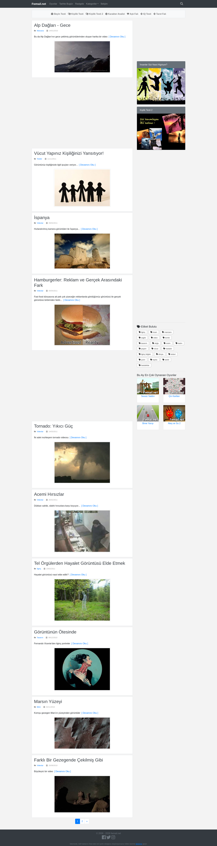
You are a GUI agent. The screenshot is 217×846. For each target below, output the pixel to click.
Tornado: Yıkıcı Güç (53, 426)
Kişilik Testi (75, 14)
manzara (166, 332)
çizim (142, 360)
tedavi (171, 354)
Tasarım (40, 638)
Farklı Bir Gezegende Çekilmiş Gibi (68, 759)
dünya (159, 354)
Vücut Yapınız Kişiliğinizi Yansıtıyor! (69, 153)
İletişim (104, 4)
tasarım (143, 343)
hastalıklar (144, 365)
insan (153, 332)
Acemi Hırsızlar (49, 494)
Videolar (40, 223)
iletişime (139, 844)
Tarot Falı (159, 14)
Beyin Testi (58, 14)
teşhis (153, 360)
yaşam (142, 349)
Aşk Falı (132, 14)
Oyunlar (53, 4)
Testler (39, 159)
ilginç (142, 332)
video (154, 338)
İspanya (42, 217)
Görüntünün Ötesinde (55, 631)
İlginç (39, 569)
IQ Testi (145, 14)
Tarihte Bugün (66, 4)
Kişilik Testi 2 (94, 14)
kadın (179, 343)
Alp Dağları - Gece (52, 25)
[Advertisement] (82, 113)
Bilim (39, 707)
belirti (165, 360)
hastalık (167, 349)
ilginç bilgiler (145, 354)
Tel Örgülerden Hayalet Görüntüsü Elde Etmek (79, 563)
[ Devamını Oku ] (116, 36)
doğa (155, 343)
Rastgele (79, 4)
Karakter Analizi (115, 14)
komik (166, 338)
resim (167, 343)
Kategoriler (91, 4)
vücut (155, 349)
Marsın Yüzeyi (48, 701)
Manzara (40, 31)
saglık (142, 338)
